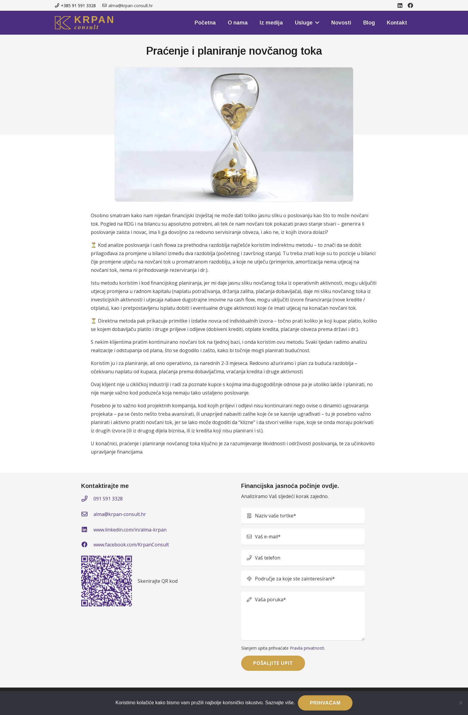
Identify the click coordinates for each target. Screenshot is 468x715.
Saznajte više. (280, 702)
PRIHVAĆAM (325, 702)
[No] (461, 703)
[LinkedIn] (400, 5)
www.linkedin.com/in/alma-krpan (130, 529)
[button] (315, 23)
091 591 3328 (108, 498)
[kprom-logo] (84, 22)
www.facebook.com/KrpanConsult (131, 544)
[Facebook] (410, 5)
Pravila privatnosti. (307, 648)
